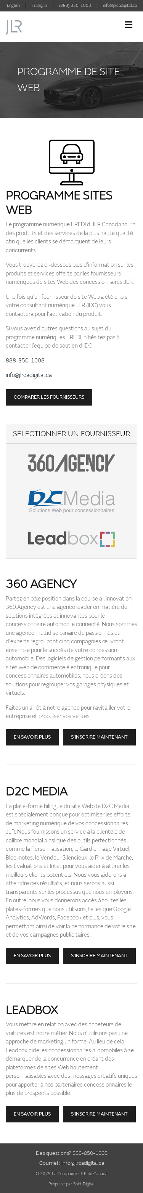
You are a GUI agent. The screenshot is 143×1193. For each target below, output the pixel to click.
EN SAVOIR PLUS (32, 1114)
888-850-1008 (25, 360)
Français (39, 5)
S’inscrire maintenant (99, 737)
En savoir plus (32, 737)
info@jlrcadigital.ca (120, 5)
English (13, 5)
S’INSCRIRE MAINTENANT (99, 1114)
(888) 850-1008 (75, 5)
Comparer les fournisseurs (49, 397)
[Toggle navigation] (128, 25)
